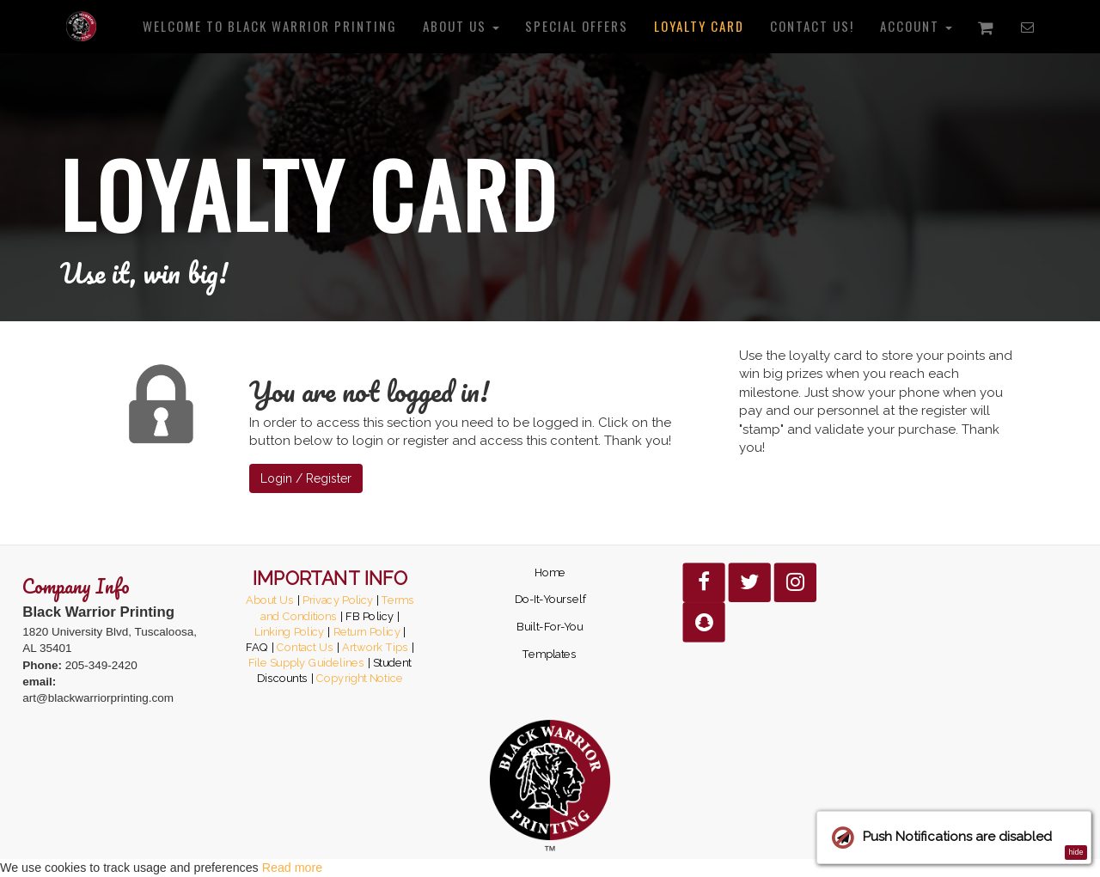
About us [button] (461, 25)
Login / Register (305, 478)
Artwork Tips (375, 647)
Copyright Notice (359, 679)
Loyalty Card (699, 25)
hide (1075, 852)
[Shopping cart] (986, 26)
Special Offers (576, 25)
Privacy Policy (338, 600)
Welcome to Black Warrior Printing (270, 25)
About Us (270, 600)
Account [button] (916, 25)
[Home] (81, 25)
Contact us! (812, 25)
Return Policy (366, 631)
